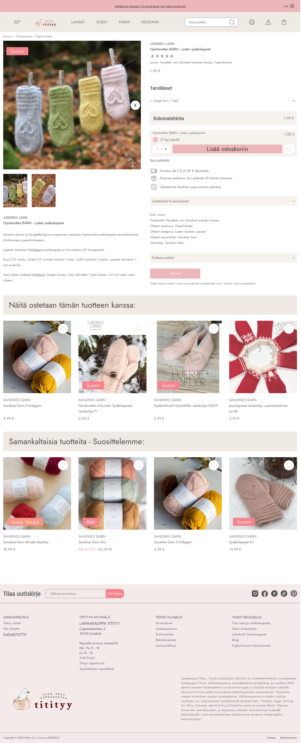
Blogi (235, 640)
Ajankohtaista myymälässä (96, 669)
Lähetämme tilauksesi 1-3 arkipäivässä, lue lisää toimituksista (150, 6)
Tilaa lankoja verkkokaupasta (251, 623)
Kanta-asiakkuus (166, 645)
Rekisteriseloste (166, 640)
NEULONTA (150, 22)
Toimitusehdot (165, 634)
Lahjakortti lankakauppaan (249, 634)
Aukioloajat (87, 657)
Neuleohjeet (24, 36)
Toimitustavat (164, 623)
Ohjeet (102, 22)
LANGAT (78, 22)
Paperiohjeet (44, 36)
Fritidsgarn (35, 249)
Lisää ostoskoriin (244, 733)
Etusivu (7, 36)
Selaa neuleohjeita (244, 628)
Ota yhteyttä (11, 628)
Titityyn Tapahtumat (91, 663)
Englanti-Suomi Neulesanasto (251, 645)
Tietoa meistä (12, 623)
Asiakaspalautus (166, 628)
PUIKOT (124, 22)
